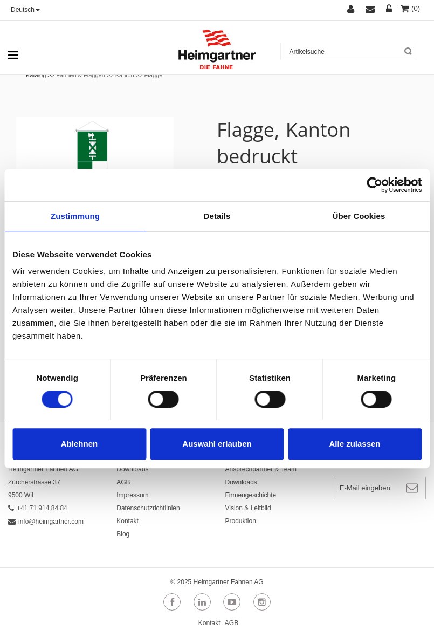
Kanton (124, 75)
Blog (122, 534)
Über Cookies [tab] (359, 216)
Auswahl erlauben (216, 443)
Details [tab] (217, 216)
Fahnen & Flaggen (80, 75)
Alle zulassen (354, 443)
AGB (123, 482)
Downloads (132, 469)
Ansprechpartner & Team (261, 469)
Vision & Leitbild (248, 508)
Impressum (132, 495)
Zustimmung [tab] (75, 216)
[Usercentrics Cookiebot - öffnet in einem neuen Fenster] (374, 185)
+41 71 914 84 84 (37, 508)
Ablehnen (79, 443)
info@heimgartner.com (46, 521)
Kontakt (127, 521)
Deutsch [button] (25, 9)
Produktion (240, 521)
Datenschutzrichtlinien (148, 508)
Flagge (153, 75)
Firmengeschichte (251, 495)
